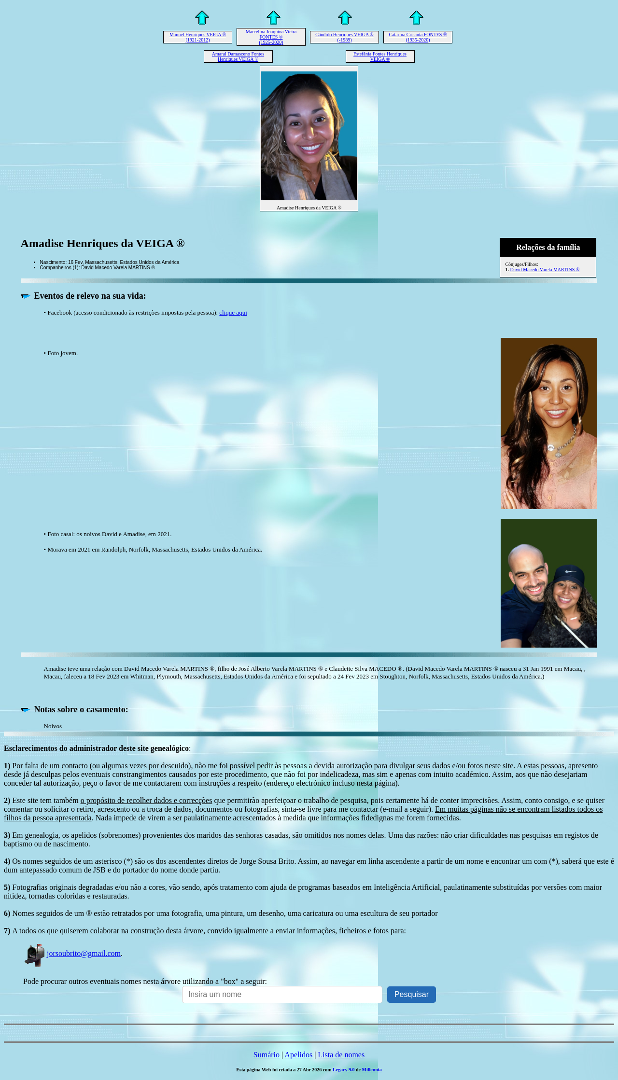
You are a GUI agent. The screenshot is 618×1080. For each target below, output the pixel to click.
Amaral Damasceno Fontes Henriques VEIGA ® (238, 56)
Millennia (372, 1069)
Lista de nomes (341, 1055)
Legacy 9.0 (344, 1069)
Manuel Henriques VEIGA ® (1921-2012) (197, 37)
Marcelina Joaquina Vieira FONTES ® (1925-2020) (271, 37)
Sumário (266, 1055)
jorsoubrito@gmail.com (72, 953)
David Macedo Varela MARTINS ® (544, 269)
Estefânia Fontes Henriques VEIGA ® (380, 56)
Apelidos (298, 1055)
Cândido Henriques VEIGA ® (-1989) (344, 37)
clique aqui (233, 312)
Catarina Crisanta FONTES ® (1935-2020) (418, 37)
